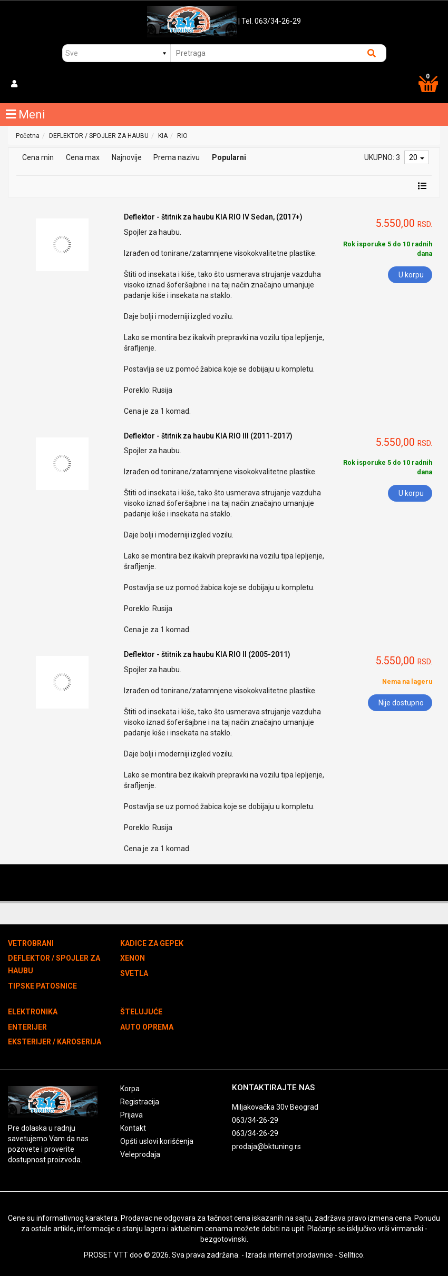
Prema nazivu (176, 157)
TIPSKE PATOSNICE (42, 986)
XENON (132, 958)
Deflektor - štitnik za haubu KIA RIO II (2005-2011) (207, 654)
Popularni (229, 157)
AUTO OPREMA (146, 1027)
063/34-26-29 (255, 1120)
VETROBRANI (31, 943)
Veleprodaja (140, 1154)
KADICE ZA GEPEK (151, 943)
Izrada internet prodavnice (289, 1255)
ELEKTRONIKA (32, 1012)
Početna (28, 135)
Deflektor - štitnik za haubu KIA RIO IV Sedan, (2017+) (213, 217)
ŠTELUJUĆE (141, 1012)
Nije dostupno (401, 703)
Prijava (131, 1115)
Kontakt (133, 1128)
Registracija (139, 1102)
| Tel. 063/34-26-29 (269, 21)
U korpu (411, 275)
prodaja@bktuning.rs (266, 1146)
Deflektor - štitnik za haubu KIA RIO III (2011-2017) (208, 436)
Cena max (83, 157)
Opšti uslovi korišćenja (156, 1141)
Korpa (130, 1088)
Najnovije (127, 157)
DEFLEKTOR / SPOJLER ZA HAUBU (99, 135)
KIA (163, 135)
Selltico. (352, 1255)
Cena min (38, 157)
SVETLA (134, 973)
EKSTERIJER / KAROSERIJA (54, 1042)
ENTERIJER (27, 1027)
